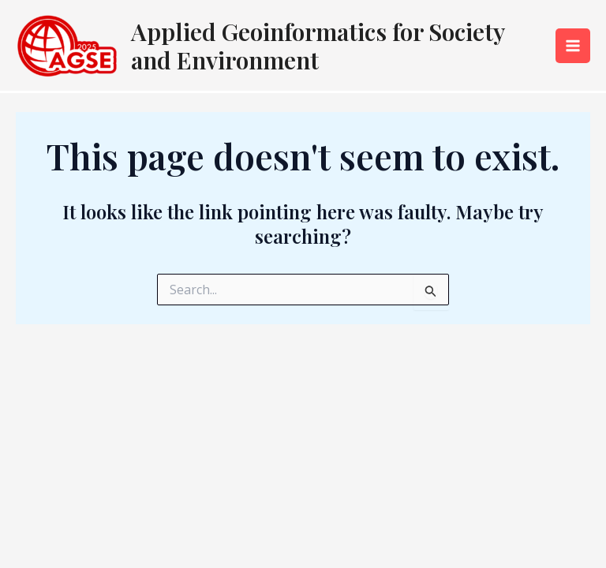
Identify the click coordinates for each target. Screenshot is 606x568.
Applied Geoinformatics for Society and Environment (317, 46)
